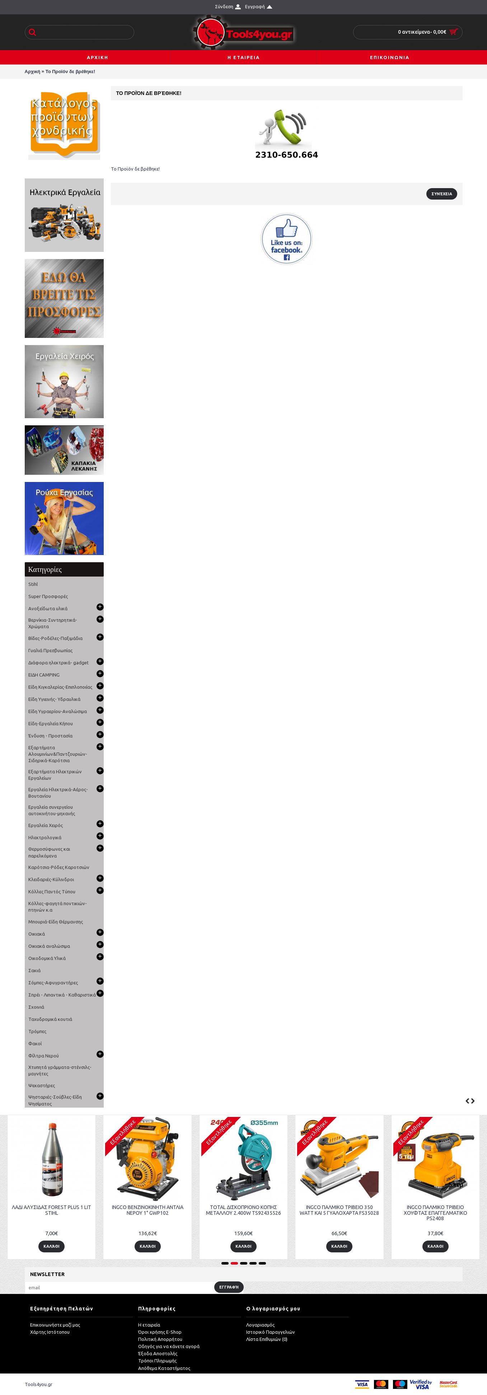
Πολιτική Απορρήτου (160, 1339)
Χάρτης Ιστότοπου (50, 1331)
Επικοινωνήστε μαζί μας (55, 1324)
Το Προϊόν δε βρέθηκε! (70, 71)
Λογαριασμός (260, 1324)
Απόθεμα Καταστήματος (164, 1368)
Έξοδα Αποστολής (157, 1353)
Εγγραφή (229, 1287)
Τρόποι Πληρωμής (157, 1360)
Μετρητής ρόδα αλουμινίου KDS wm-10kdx (328, 1209)
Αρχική (33, 71)
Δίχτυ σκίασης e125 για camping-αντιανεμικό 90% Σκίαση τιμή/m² (232, 1209)
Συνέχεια (441, 194)
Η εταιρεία (149, 1324)
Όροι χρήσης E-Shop (160, 1331)
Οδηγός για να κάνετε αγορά (169, 1346)
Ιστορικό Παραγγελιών (270, 1331)
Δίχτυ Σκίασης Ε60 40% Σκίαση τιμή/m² (136, 1209)
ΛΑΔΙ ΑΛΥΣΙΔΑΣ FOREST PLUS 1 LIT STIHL (424, 1209)
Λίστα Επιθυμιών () (266, 1339)
